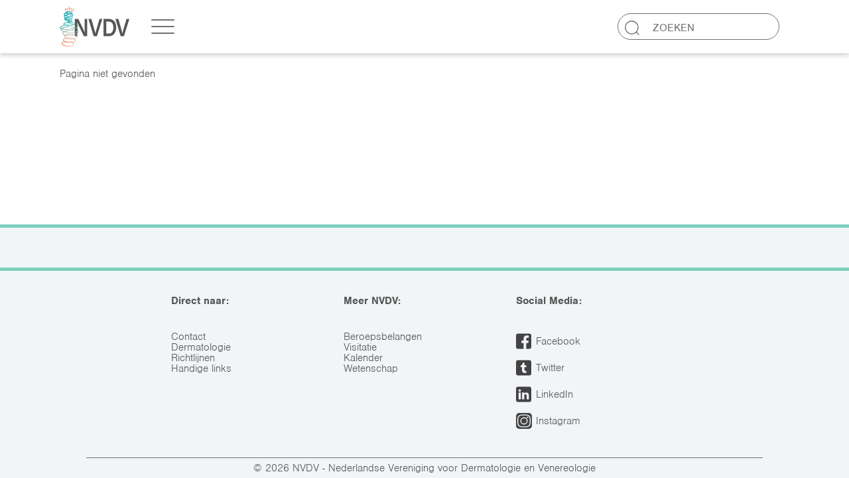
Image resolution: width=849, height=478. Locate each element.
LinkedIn (554, 394)
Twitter (550, 367)
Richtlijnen (193, 358)
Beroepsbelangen (383, 336)
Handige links (201, 368)
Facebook (558, 341)
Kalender (363, 358)
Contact (188, 336)
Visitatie (360, 347)
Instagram (558, 421)
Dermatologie (201, 347)
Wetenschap (371, 368)
